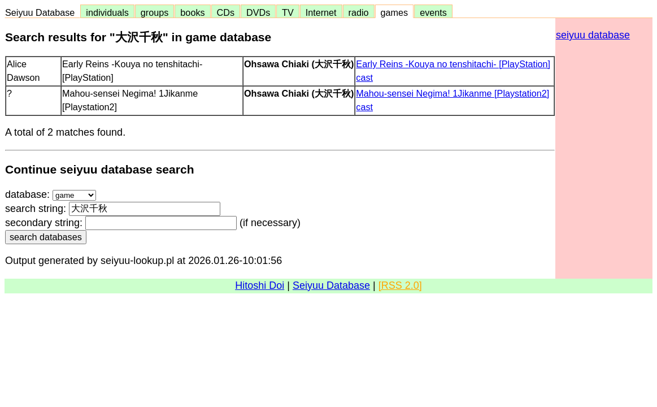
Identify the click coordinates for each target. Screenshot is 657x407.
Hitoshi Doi (259, 285)
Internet (321, 12)
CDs (226, 12)
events (433, 12)
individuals (107, 12)
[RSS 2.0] (400, 285)
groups (155, 12)
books (192, 12)
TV (287, 12)
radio (358, 12)
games (395, 12)
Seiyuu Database (42, 12)
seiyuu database (593, 35)
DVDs (258, 12)
